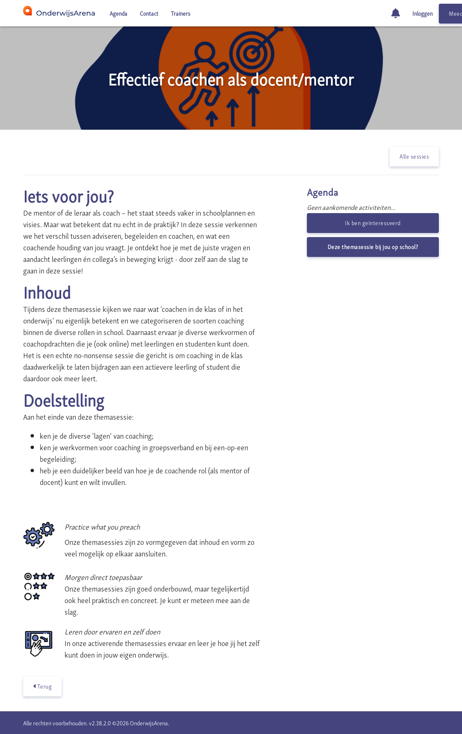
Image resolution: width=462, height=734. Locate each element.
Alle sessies (414, 156)
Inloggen (422, 13)
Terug (42, 686)
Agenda (118, 13)
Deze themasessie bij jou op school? (373, 246)
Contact (149, 13)
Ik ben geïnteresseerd (373, 222)
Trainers (180, 13)
